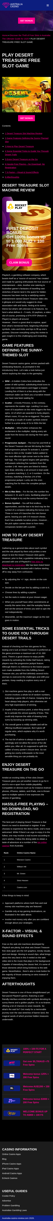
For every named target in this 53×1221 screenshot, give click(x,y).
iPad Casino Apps (10, 1168)
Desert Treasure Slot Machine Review (23, 133)
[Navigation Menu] (48, 5)
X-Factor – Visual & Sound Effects (22, 172)
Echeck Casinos (9, 1178)
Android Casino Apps (12, 1173)
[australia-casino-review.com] (12, 5)
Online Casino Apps (11, 1154)
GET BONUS (26, 20)
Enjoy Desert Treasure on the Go (21, 159)
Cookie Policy (8, 1196)
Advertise (6, 1200)
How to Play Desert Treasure (19, 146)
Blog (4, 1159)
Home (5, 35)
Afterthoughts (12, 177)
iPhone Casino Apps (11, 1164)
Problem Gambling (11, 1205)
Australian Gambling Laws (14, 1210)
